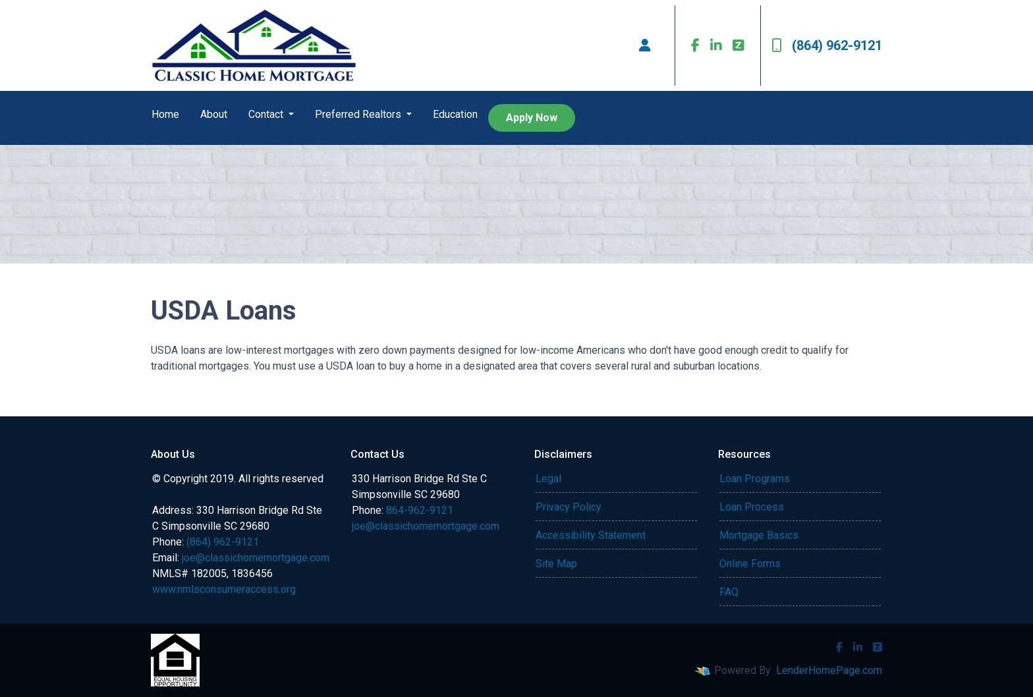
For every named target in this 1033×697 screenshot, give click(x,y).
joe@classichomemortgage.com (255, 557)
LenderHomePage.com (829, 670)
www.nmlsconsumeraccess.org (224, 589)
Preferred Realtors (359, 114)
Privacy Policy (568, 507)
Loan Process (751, 507)
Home (165, 114)
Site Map (556, 563)
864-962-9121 (419, 510)
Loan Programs (754, 478)
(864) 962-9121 (826, 45)
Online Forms (750, 563)
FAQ (729, 592)
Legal (548, 478)
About (213, 114)
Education (455, 114)
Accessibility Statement (591, 535)
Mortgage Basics (758, 535)
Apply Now (531, 117)
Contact (267, 114)
